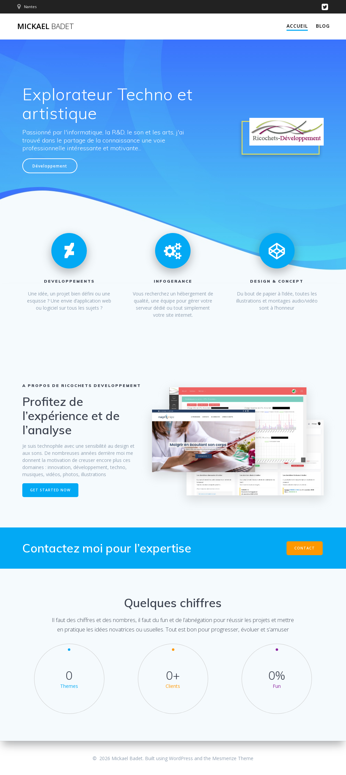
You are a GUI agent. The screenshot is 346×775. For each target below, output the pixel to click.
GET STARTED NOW (50, 490)
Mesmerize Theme (232, 758)
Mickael (45, 26)
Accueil (297, 26)
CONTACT (304, 548)
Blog (323, 26)
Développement (49, 166)
